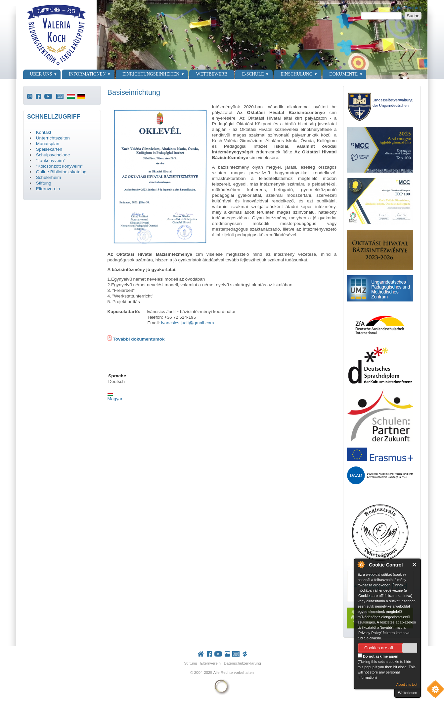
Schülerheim (48, 177)
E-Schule (253, 74)
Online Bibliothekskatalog (61, 171)
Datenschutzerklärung (242, 663)
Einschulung (297, 74)
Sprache (117, 375)
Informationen (87, 74)
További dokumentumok (138, 339)
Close (415, 565)
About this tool (406, 684)
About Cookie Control (361, 564)
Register (412, 7)
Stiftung (43, 183)
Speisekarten (49, 149)
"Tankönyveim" (51, 160)
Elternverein (48, 188)
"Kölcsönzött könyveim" (59, 166)
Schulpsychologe (53, 154)
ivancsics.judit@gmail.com (187, 322)
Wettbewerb (211, 74)
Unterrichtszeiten (53, 137)
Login (395, 7)
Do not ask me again (378, 655)
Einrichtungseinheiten (150, 74)
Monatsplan (47, 143)
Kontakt (43, 132)
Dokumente (343, 74)
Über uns (41, 74)
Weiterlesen (407, 693)
